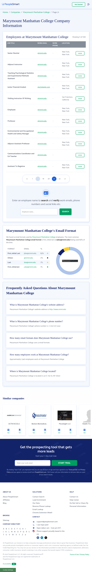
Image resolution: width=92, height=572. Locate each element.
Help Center (74, 500)
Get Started (79, 4)
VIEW (80, 53)
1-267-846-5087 (40, 524)
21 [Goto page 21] (54, 178)
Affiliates (6, 500)
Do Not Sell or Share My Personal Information (79, 505)
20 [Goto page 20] (49, 178)
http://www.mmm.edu (57, 309)
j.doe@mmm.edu (30, 267)
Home (5, 12)
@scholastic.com (44, 87)
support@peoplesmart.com (45, 521)
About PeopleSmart (10, 496)
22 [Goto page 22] (59, 178)
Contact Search (38, 496)
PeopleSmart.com (40, 472)
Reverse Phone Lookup (42, 506)
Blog (4, 503)
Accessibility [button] (9, 564)
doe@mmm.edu (30, 262)
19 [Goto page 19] (43, 178)
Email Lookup (38, 509)
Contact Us (74, 496)
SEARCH (65, 211)
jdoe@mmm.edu (30, 253)
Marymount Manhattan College (36, 12)
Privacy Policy (84, 554)
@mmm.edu (42, 53)
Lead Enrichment (39, 500)
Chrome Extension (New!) (42, 512)
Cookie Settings (8, 570)
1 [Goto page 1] (32, 178)
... (37, 178)
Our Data (36, 503)
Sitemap (6, 520)
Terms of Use (73, 470)
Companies (15, 12)
